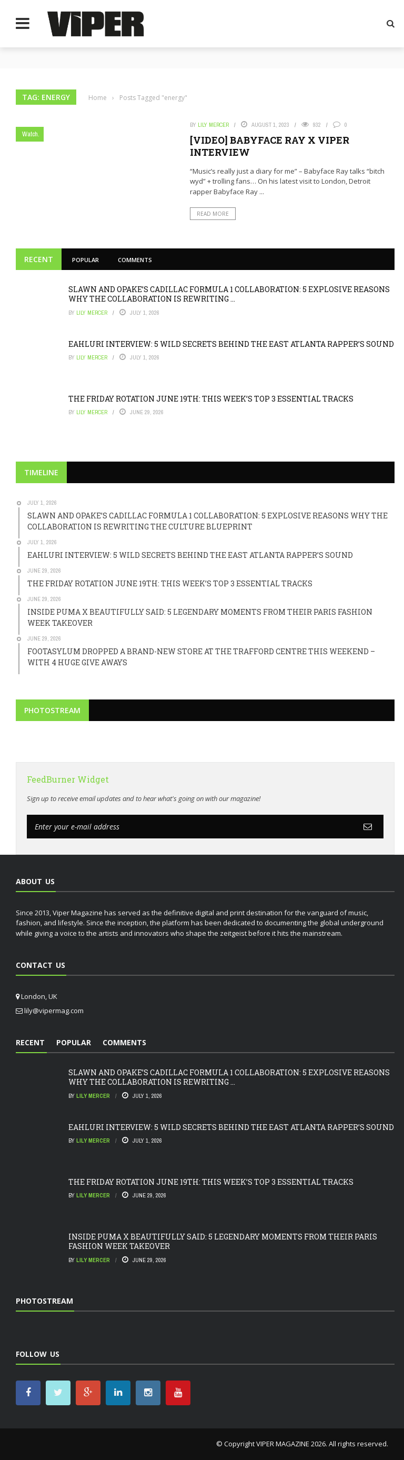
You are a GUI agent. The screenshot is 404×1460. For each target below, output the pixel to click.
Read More (213, 213)
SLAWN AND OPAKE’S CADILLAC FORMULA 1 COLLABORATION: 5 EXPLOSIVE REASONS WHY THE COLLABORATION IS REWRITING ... (229, 294)
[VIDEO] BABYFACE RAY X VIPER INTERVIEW (269, 146)
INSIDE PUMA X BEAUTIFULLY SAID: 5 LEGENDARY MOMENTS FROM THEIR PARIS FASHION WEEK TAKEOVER (222, 1241)
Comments (135, 260)
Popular (85, 260)
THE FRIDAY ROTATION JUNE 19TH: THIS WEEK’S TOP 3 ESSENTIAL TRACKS (211, 399)
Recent (38, 259)
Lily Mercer (213, 124)
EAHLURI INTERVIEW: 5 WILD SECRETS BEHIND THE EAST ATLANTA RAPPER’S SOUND (231, 344)
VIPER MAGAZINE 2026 (291, 1443)
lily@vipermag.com (54, 1010)
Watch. (30, 133)
